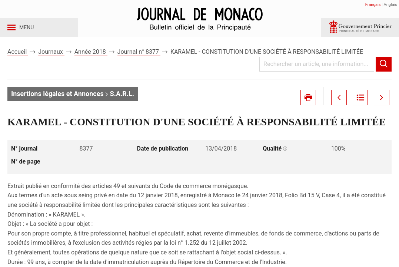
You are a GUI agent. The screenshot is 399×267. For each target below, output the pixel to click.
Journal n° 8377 (138, 58)
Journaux (51, 58)
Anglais (390, 4)
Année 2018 (90, 58)
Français (373, 4)
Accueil (17, 58)
